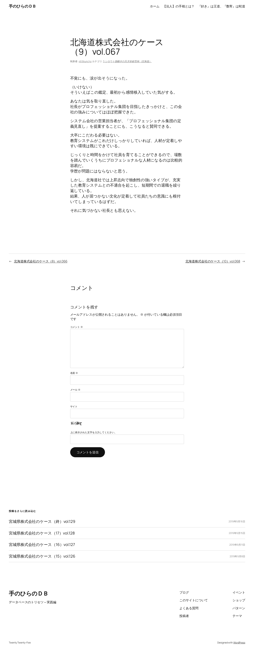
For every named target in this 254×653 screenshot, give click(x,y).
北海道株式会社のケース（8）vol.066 (40, 261)
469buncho (85, 61)
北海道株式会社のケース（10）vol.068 (212, 261)
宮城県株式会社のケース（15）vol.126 (42, 556)
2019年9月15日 (237, 533)
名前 (74, 373)
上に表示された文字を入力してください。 (93, 432)
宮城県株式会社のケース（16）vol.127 (42, 544)
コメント (76, 327)
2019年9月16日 (237, 521)
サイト (74, 406)
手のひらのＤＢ (22, 6)
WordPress (239, 642)
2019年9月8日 (237, 556)
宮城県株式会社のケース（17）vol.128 (42, 533)
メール (75, 389)
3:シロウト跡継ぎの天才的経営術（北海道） (127, 61)
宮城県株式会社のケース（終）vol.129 (42, 521)
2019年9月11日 (237, 544)
